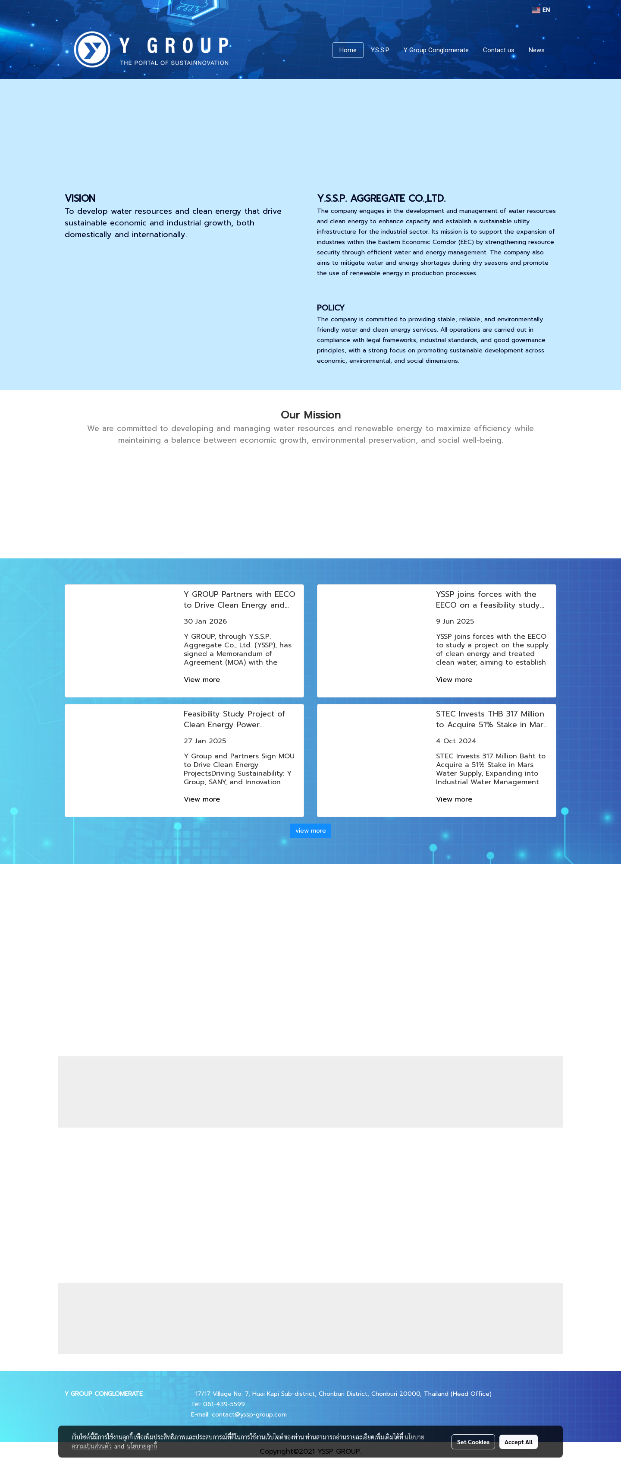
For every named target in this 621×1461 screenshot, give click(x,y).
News (537, 50)
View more (203, 680)
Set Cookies (473, 1441)
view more (310, 830)
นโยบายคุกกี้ (142, 1446)
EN (541, 10)
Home (348, 50)
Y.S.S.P (380, 50)
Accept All (519, 1441)
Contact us (498, 50)
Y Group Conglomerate (436, 50)
